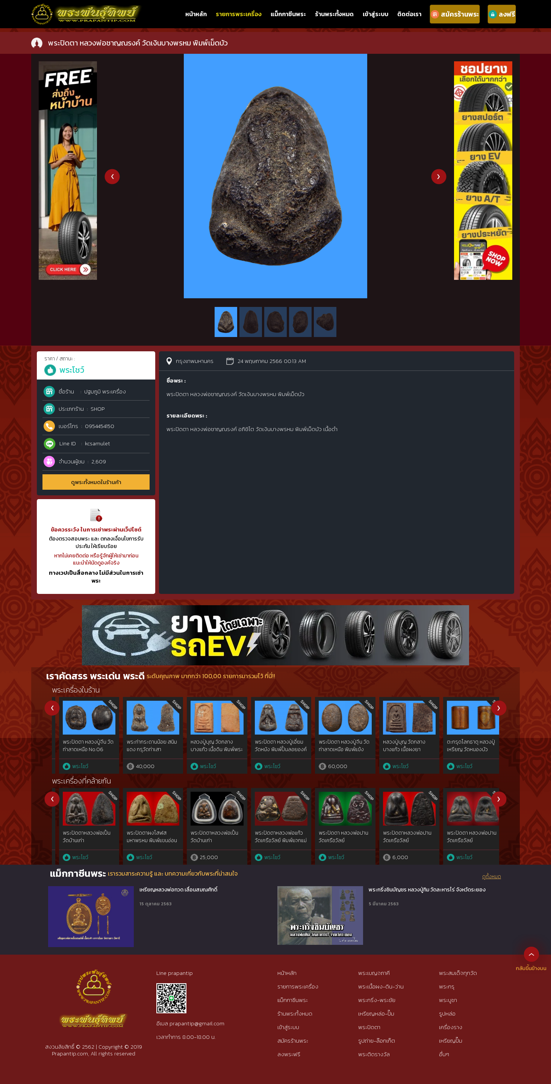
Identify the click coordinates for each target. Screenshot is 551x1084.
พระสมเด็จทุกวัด (458, 973)
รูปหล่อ (447, 1013)
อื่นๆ (444, 1054)
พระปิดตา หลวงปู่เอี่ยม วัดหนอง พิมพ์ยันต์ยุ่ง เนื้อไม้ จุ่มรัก (400, 749)
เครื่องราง (450, 1027)
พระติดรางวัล (374, 1054)
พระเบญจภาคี (374, 973)
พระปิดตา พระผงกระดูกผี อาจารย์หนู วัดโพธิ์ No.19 (145, 749)
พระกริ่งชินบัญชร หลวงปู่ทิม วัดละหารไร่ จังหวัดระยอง (427, 890)
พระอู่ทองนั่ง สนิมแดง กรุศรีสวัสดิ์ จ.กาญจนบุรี (274, 745)
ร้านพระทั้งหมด (334, 13)
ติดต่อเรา (409, 13)
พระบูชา (448, 1000)
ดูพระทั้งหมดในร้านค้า (96, 482)
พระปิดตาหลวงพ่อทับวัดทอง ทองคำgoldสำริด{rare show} (274, 844)
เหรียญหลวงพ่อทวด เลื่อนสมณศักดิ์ (178, 890)
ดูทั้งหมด (491, 877)
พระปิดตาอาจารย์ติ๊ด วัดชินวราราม (210, 836)
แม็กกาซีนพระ (288, 13)
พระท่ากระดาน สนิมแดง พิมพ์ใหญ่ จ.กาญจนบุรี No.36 (209, 749)
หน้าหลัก (196, 13)
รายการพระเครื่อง (239, 13)
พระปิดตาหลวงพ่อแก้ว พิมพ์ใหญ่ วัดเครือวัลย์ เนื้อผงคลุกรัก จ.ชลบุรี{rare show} (336, 844)
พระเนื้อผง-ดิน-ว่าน (381, 986)
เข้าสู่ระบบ (375, 13)
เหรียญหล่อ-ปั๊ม (376, 1013)
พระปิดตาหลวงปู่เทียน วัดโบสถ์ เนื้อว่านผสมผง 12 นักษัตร (81, 840)
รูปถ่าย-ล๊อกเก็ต (376, 1040)
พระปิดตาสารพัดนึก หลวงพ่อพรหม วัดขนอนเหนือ (145, 840)
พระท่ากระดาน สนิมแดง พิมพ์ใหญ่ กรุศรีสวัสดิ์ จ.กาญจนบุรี (81, 749)
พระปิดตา (369, 1027)
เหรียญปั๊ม (450, 1040)
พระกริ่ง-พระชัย (376, 1000)
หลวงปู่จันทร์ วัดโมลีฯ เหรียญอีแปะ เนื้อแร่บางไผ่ (462, 749)
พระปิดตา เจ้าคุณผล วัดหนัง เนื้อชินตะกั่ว (397, 836)
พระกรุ (446, 986)
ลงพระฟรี (288, 1054)
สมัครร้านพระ (292, 1040)
